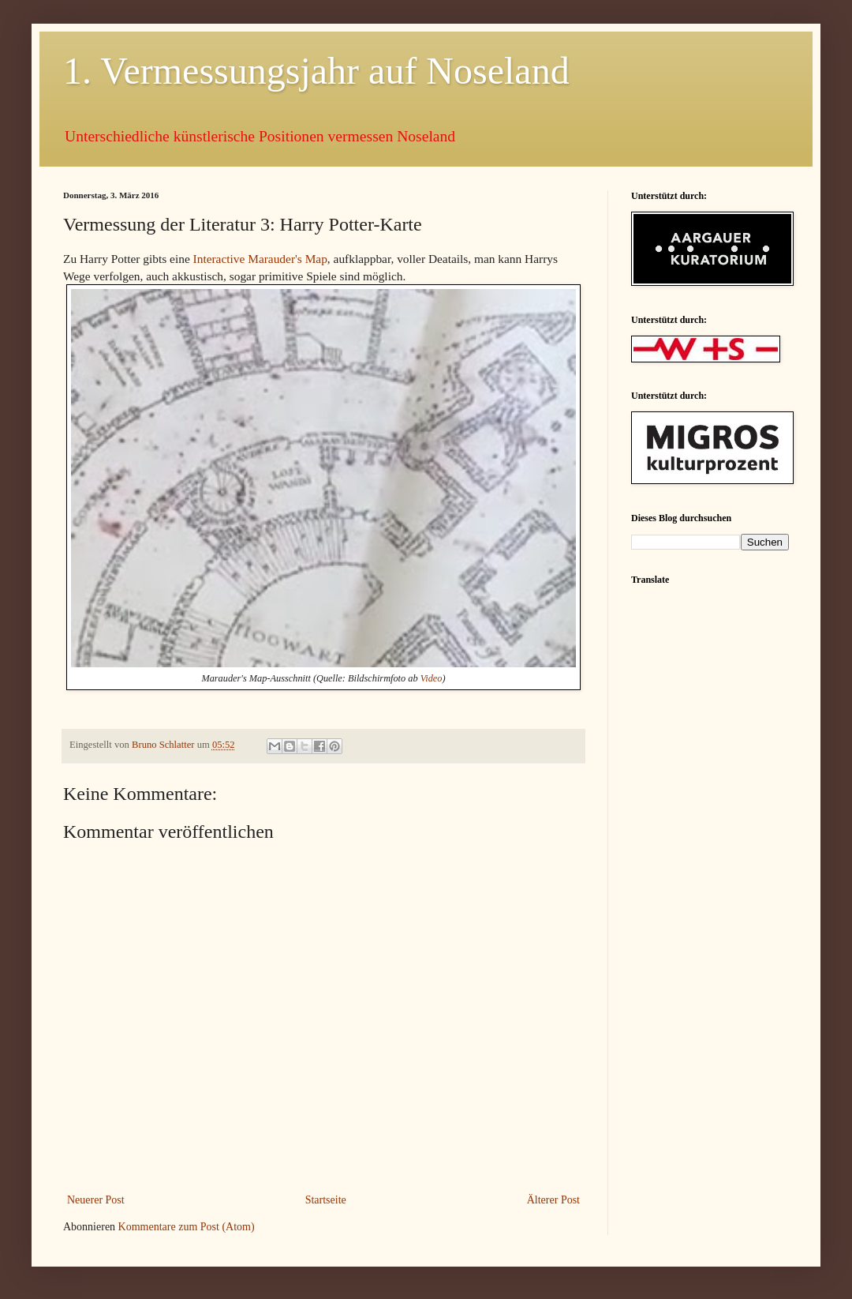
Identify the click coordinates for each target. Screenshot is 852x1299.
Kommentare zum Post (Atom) (186, 1227)
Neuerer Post (96, 1200)
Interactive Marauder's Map (260, 258)
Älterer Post (553, 1200)
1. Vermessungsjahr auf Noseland (316, 71)
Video (431, 678)
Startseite (325, 1200)
